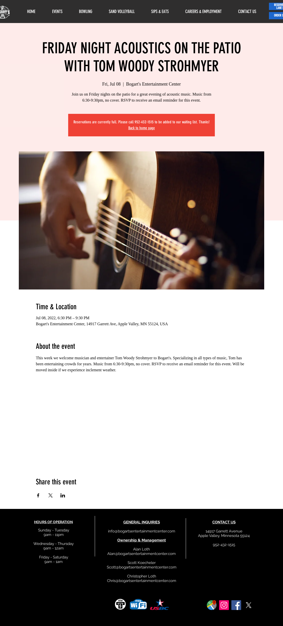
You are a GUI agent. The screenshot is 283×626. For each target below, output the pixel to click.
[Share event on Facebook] (38, 495)
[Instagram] (224, 605)
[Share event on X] (50, 495)
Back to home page (141, 128)
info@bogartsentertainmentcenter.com (141, 531)
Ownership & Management (141, 540)
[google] (212, 605)
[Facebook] (236, 605)
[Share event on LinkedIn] (62, 495)
